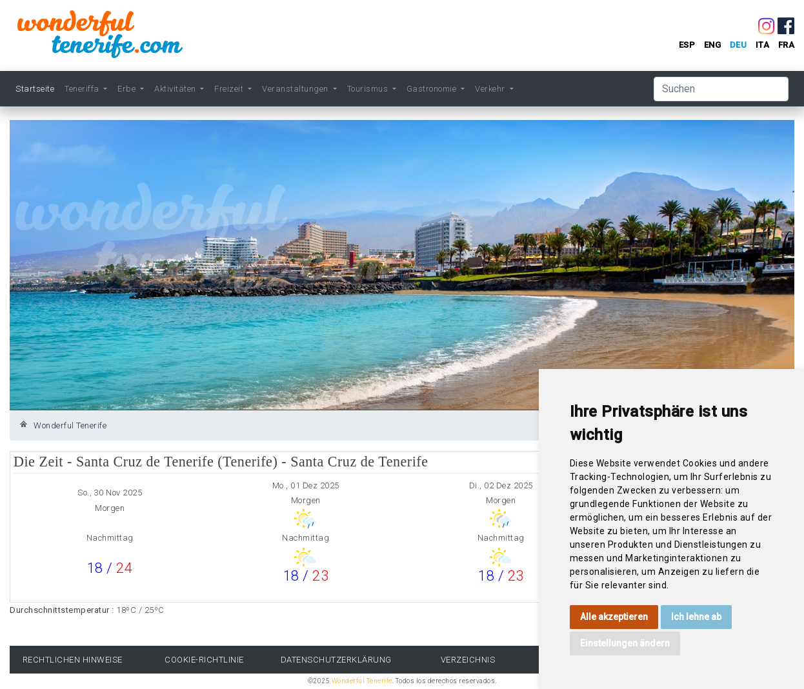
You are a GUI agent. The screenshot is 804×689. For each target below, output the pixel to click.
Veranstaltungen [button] (296, 89)
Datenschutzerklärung (336, 659)
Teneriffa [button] (83, 89)
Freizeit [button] (230, 89)
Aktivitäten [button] (176, 89)
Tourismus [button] (368, 89)
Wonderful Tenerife (70, 425)
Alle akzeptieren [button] (614, 617)
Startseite (34, 89)
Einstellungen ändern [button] (625, 643)
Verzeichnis (468, 659)
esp (687, 45)
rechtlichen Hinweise (73, 659)
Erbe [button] (127, 89)
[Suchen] (721, 89)
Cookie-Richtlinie (204, 659)
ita (763, 45)
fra (786, 45)
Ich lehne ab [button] (696, 617)
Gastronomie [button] (433, 89)
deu (738, 45)
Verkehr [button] (491, 89)
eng (712, 45)
